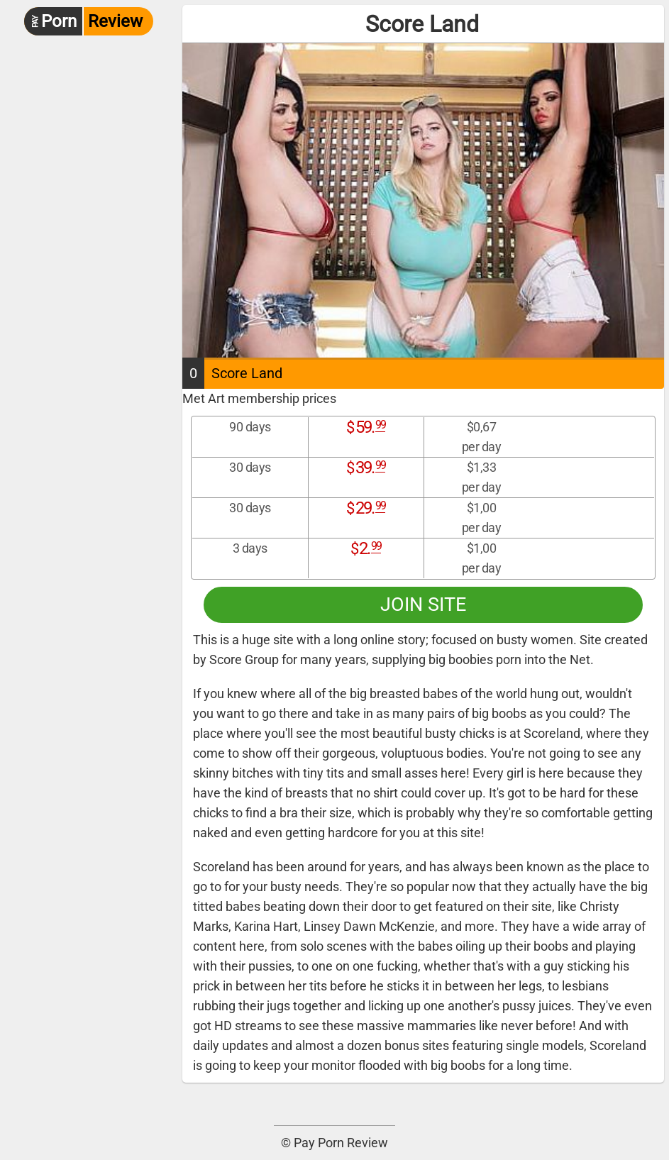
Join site (423, 604)
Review (83, 21)
